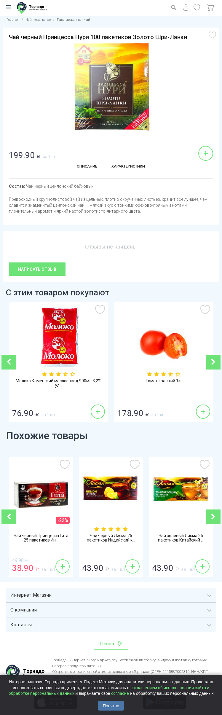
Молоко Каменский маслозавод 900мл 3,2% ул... (58, 384)
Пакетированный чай (73, 20)
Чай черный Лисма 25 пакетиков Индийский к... (111, 539)
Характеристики (130, 167)
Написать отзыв (37, 269)
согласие (120, 693)
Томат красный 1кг (164, 381)
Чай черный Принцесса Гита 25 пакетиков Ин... (41, 539)
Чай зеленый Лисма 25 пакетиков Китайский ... (181, 539)
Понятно (111, 705)
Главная (13, 20)
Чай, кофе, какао (38, 20)
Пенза (107, 643)
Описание (82, 167)
